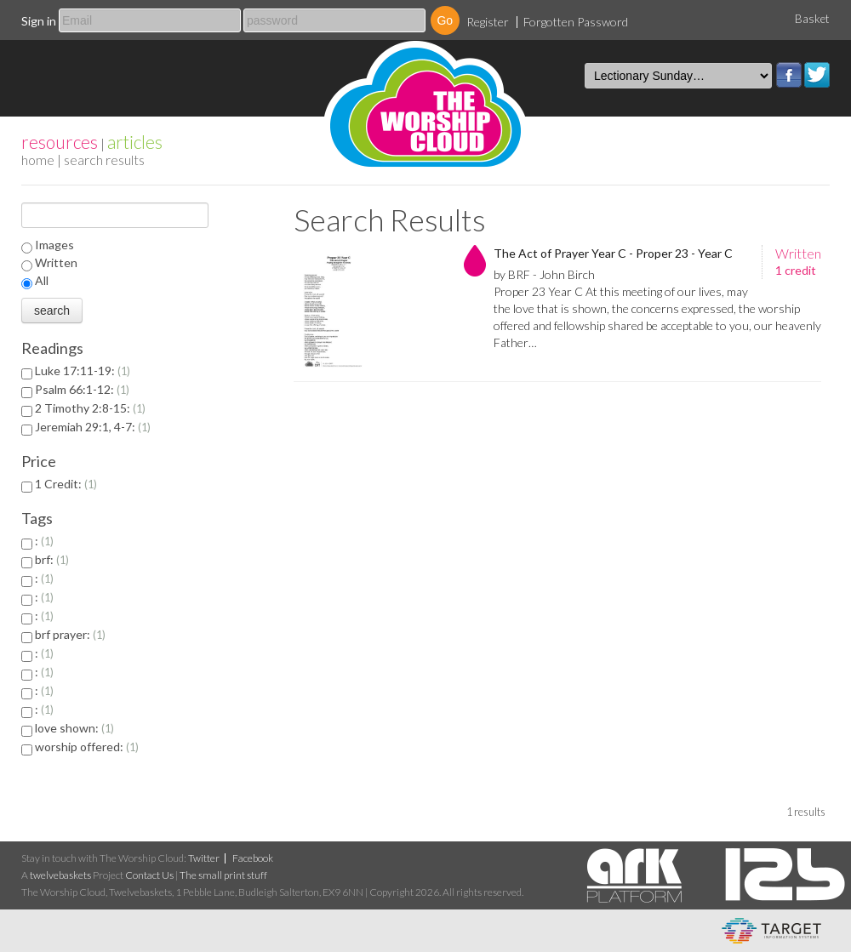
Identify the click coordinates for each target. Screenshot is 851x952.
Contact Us (149, 875)
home (37, 159)
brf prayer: (70, 634)
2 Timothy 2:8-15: (90, 408)
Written (56, 262)
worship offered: (87, 746)
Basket (812, 19)
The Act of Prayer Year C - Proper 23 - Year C (613, 253)
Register (487, 21)
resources (59, 141)
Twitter (817, 75)
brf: (52, 559)
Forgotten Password (575, 21)
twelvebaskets (60, 875)
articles (135, 141)
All (42, 280)
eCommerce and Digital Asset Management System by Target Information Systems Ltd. (771, 930)
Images (54, 244)
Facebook (789, 75)
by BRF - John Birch (544, 274)
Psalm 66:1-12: (82, 389)
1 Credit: (66, 483)
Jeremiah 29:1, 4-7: (93, 426)
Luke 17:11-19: (82, 370)
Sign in (38, 21)
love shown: (74, 728)
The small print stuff (223, 875)
